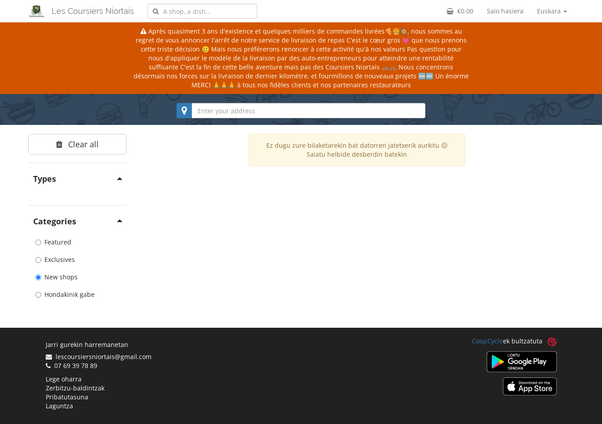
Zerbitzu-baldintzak (75, 388)
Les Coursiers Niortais (93, 11)
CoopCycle (487, 341)
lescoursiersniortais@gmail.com (99, 356)
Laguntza (59, 406)
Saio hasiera (505, 11)
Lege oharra (64, 379)
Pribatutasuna (67, 397)
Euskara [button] (552, 11)
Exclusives (55, 259)
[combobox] (202, 11)
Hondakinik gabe (65, 294)
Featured (53, 242)
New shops (56, 277)
